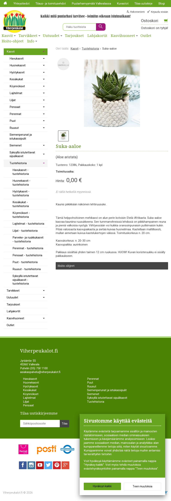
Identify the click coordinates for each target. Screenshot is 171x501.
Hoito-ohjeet (13, 41)
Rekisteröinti (137, 12)
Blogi (161, 3)
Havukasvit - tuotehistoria (20, 172)
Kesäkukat (16, 79)
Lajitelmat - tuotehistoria (28, 224)
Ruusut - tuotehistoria (26, 269)
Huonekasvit (18, 65)
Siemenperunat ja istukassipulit (21, 137)
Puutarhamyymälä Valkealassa (91, 3)
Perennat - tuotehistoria (27, 248)
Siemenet (16, 145)
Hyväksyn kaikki (102, 487)
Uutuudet (51, 36)
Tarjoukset (74, 36)
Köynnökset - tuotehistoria (21, 215)
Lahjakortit (97, 36)
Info (30, 41)
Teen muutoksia (142, 487)
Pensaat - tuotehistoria (27, 255)
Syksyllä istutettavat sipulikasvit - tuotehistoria (25, 280)
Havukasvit (17, 58)
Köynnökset (17, 86)
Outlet (10, 325)
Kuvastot (123, 3)
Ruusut (14, 128)
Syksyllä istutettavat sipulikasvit (22, 154)
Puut (13, 121)
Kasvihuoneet (123, 36)
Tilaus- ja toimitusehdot (50, 3)
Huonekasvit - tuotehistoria (21, 183)
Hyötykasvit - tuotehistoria (20, 193)
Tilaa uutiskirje (143, 3)
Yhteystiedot (21, 3)
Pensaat (15, 107)
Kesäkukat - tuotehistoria (20, 204)
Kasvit (7, 36)
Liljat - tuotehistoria (25, 231)
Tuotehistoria (18, 163)
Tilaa (64, 423)
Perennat (15, 114)
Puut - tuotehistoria (25, 262)
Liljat (13, 100)
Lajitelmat (16, 93)
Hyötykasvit (17, 72)
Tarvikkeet (28, 36)
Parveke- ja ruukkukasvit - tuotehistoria (27, 239)
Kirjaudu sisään (159, 12)
